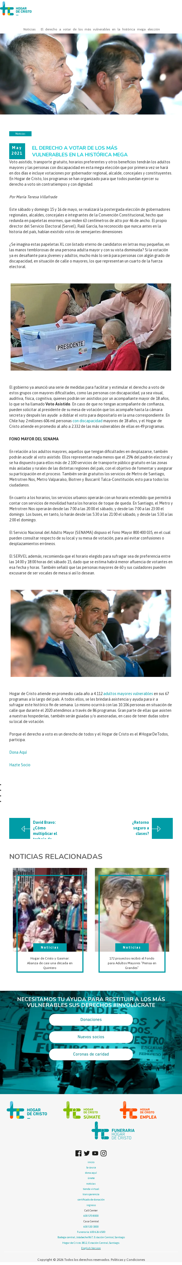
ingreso (91, 1205)
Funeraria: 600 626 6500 (91, 1231)
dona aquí (91, 1172)
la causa (91, 1167)
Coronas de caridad (91, 1054)
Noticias (29, 29)
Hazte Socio (19, 765)
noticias (91, 1183)
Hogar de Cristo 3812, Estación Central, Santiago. (91, 1242)
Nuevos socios (91, 1037)
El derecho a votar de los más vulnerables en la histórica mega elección (100, 29)
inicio (91, 1162)
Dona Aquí (18, 752)
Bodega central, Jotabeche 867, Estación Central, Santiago (91, 1237)
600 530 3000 (91, 1226)
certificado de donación (91, 1199)
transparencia (91, 1194)
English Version (91, 1248)
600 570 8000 (91, 1215)
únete (91, 1178)
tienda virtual (91, 1188)
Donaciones (91, 1020)
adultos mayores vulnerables (128, 693)
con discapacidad (87, 421)
